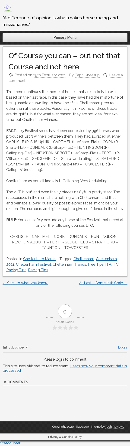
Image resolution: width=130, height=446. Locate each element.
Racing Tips (38, 270)
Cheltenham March (39, 259)
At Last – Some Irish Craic (103, 283)
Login (122, 347)
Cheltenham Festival (33, 264)
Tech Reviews (114, 426)
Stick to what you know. (25, 283)
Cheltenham (83, 259)
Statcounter (10, 443)
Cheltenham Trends (69, 264)
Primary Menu (65, 37)
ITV (108, 264)
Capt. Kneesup (87, 75)
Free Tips (96, 264)
